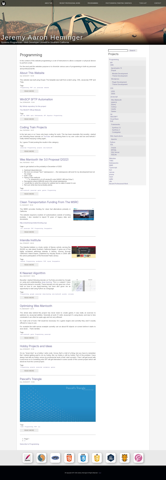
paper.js (114, 102)
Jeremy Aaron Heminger (42, 37)
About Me (49, 3)
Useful (113, 109)
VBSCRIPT (114, 117)
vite (110, 181)
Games (113, 111)
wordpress (39, 261)
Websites (112, 158)
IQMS (27, 115)
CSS (111, 88)
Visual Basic (114, 119)
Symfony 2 (116, 130)
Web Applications (116, 136)
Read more (31, 91)
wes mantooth (47, 147)
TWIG (111, 161)
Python (112, 142)
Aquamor (50, 115)
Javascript (114, 97)
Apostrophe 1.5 (116, 68)
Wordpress (115, 79)
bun (110, 170)
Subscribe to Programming (29, 444)
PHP (31, 87)
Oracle (113, 148)
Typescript (113, 167)
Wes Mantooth (116, 100)
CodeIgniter (116, 132)
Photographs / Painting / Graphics (119, 3)
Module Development (120, 73)
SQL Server (115, 152)
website (46, 87)
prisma (111, 174)
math (22, 426)
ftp (24, 115)
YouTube (47, 136)
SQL (111, 144)
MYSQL (113, 150)
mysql (49, 261)
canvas (111, 172)
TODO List (143, 3)
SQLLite (114, 154)
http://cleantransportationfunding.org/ (33, 223)
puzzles (64, 294)
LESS (113, 91)
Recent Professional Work (70, 3)
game (39, 190)
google (32, 294)
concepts (71, 294)
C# (111, 114)
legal (100, 472)
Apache (114, 139)
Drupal (113, 70)
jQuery (113, 104)
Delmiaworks (39, 115)
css (35, 87)
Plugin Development (119, 82)
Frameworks (115, 124)
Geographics (48, 228)
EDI (21, 115)
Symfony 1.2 (116, 128)
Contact (157, 3)
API (45, 115)
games (44, 190)
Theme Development (119, 76)
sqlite (111, 179)
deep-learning (47, 282)
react (111, 177)
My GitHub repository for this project (33, 106)
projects (39, 147)
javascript (40, 87)
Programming (93, 3)
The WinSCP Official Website (30, 110)
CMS (112, 65)
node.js (113, 107)
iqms (32, 115)
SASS (113, 94)
